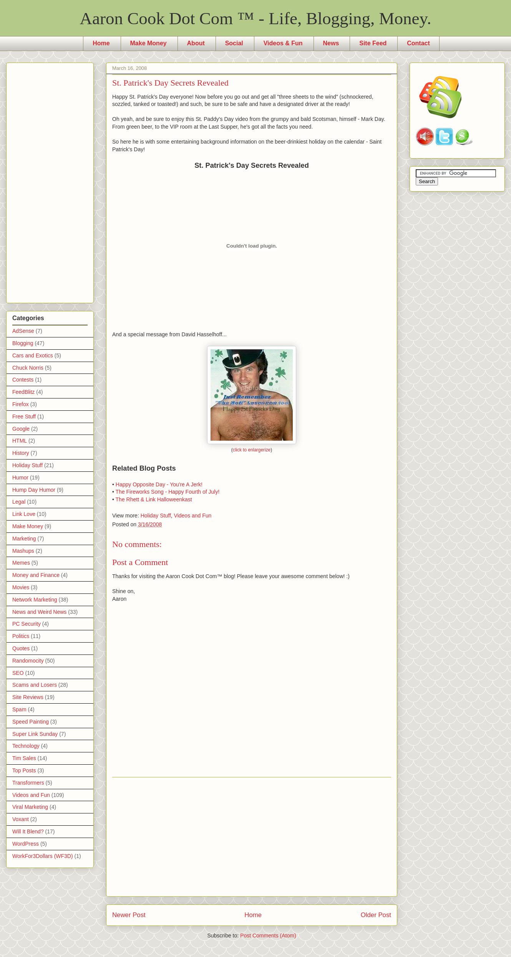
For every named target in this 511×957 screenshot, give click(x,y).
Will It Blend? (28, 831)
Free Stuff (24, 416)
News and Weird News (39, 612)
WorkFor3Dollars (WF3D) (42, 856)
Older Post (376, 915)
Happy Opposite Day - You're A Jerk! (159, 484)
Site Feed (373, 43)
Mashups (23, 551)
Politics (20, 636)
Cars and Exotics (32, 355)
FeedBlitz (23, 392)
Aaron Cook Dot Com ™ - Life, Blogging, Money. (255, 18)
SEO (18, 673)
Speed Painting (30, 722)
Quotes (21, 648)
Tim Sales (24, 758)
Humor (20, 477)
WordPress (25, 844)
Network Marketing (34, 600)
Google (21, 429)
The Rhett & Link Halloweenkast (154, 499)
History (20, 453)
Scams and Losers (34, 685)
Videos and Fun (193, 515)
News (331, 43)
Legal (18, 502)
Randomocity (28, 661)
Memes (21, 563)
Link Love (23, 514)
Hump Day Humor (33, 490)
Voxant (20, 819)
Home (101, 43)
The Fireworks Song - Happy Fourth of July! (168, 492)
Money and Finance (36, 575)
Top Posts (24, 770)
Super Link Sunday (35, 734)
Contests (22, 380)
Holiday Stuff (156, 515)
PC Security (26, 624)
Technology (26, 746)
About (196, 43)
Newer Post (129, 915)
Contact (418, 43)
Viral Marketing (30, 807)
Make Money (148, 43)
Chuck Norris (27, 368)
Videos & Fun (283, 43)
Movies (20, 587)
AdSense (23, 331)
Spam (19, 709)
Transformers (28, 783)
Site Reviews (27, 697)
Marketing (24, 539)
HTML (19, 441)
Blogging (22, 343)
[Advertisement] (251, 837)
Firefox (20, 404)
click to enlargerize (251, 450)
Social (234, 43)
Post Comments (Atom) (268, 935)
